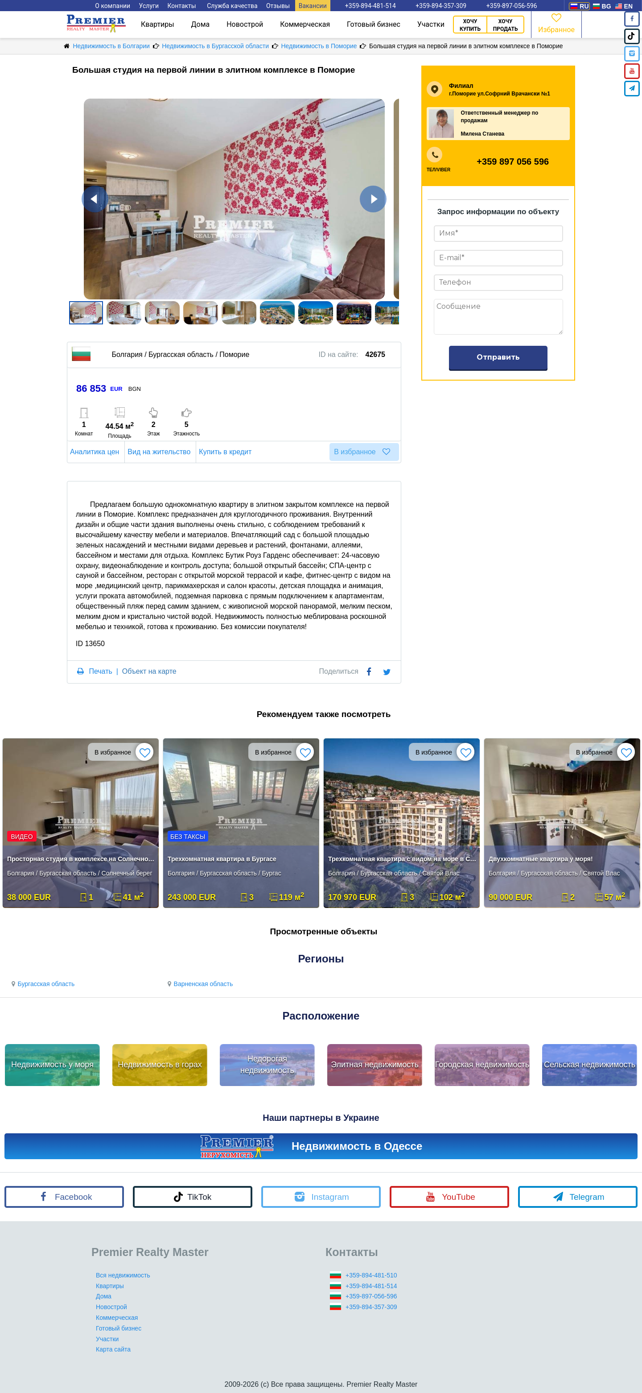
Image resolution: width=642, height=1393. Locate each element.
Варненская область (199, 983)
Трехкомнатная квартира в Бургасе (222, 858)
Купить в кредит (226, 452)
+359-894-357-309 (371, 1306)
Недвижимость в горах (160, 1064)
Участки (430, 24)
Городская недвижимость (482, 1064)
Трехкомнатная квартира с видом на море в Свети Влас (402, 858)
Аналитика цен (96, 452)
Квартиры (157, 24)
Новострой (244, 24)
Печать (100, 671)
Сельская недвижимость (589, 1064)
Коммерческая (305, 24)
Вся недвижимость (123, 1275)
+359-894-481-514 (371, 1285)
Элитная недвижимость (375, 1064)
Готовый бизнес (373, 24)
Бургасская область (41, 983)
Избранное (556, 22)
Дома (200, 24)
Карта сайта (113, 1349)
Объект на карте (149, 671)
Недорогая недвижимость (267, 1064)
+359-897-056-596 (371, 1296)
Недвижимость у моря (52, 1064)
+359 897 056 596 (513, 161)
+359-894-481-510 (371, 1275)
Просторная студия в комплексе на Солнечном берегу (81, 858)
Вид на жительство (160, 452)
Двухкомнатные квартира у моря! (541, 858)
